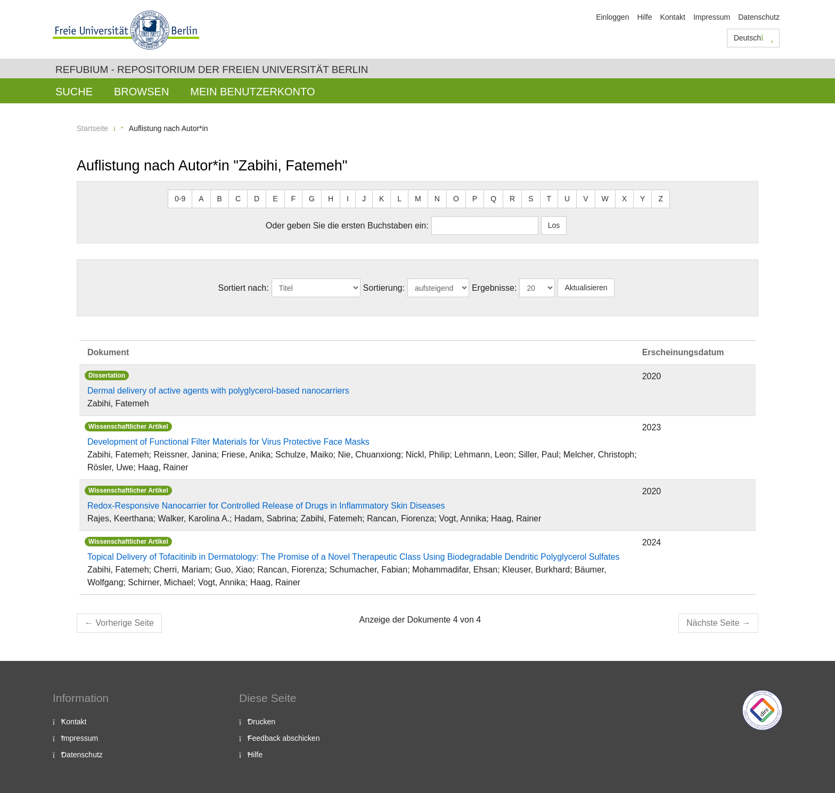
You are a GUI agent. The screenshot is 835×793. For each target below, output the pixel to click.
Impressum (711, 17)
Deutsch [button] (753, 38)
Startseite (92, 128)
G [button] (312, 198)
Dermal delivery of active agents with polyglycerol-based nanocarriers (218, 390)
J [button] (364, 198)
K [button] (381, 198)
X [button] (624, 198)
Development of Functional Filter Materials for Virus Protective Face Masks (228, 441)
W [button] (605, 198)
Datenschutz (759, 17)
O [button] (456, 198)
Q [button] (493, 198)
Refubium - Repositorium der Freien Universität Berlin (211, 69)
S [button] (530, 198)
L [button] (399, 198)
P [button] (474, 198)
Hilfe (644, 17)
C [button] (238, 198)
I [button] (348, 198)
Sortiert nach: (243, 287)
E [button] (275, 198)
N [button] (437, 198)
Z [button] (660, 198)
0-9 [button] (180, 198)
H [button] (330, 198)
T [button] (549, 198)
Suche (74, 91)
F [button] (293, 198)
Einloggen (612, 17)
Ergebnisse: (494, 287)
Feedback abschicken (284, 738)
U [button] (567, 198)
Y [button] (642, 198)
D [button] (256, 198)
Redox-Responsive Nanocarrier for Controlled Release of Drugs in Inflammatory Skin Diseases (266, 505)
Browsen (141, 91)
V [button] (585, 198)
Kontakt (672, 17)
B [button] (219, 198)
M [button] (418, 198)
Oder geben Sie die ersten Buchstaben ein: (347, 225)
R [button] (512, 198)
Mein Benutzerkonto (252, 91)
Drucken (261, 721)
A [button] (201, 198)
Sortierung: (384, 287)
